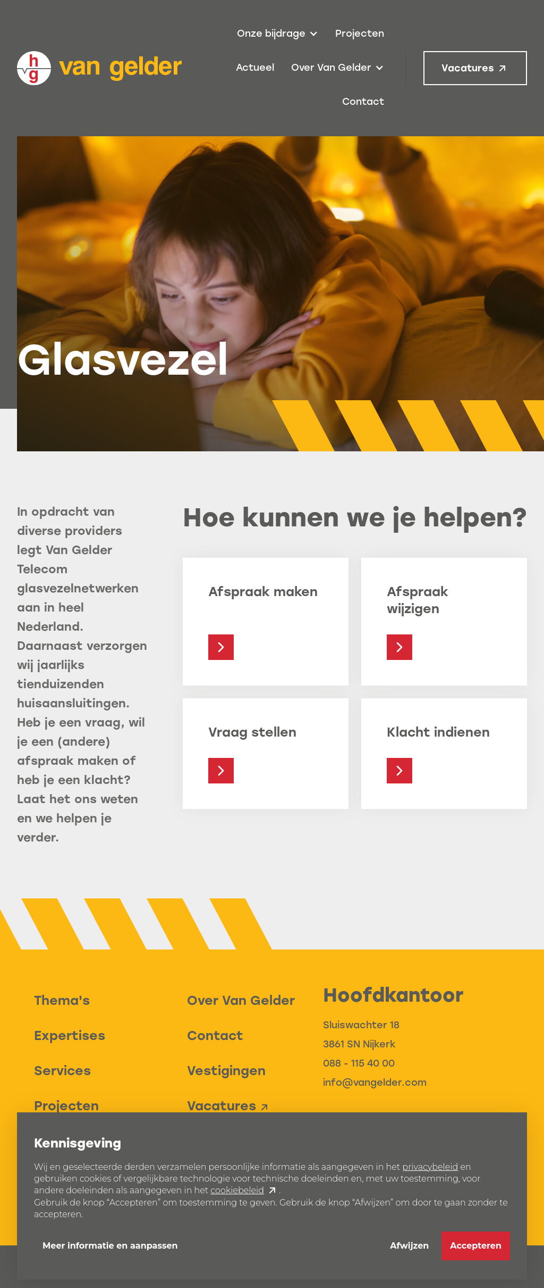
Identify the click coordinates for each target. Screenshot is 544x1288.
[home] (99, 68)
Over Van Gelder (241, 1000)
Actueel (255, 67)
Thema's (62, 1000)
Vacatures (467, 68)
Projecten (359, 33)
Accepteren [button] (476, 1246)
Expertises (69, 1035)
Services (62, 1070)
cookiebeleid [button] (237, 1190)
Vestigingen (226, 1070)
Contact (363, 102)
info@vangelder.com (375, 1082)
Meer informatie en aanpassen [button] (110, 1246)
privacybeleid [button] (430, 1167)
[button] (277, 34)
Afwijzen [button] (409, 1246)
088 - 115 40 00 (359, 1063)
